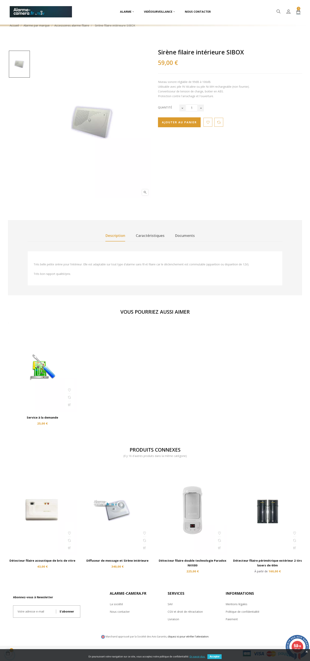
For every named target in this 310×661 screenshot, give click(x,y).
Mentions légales (236, 604)
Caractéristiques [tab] (150, 235)
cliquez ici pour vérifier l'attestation (188, 636)
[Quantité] (192, 107)
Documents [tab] (185, 235)
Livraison (173, 619)
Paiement (232, 619)
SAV (170, 604)
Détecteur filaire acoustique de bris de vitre (42, 560)
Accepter (214, 656)
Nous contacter (120, 612)
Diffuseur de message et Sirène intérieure (117, 560)
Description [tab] (115, 235)
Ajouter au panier (179, 122)
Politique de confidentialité (242, 612)
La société (116, 604)
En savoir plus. (197, 656)
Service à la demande (42, 417)
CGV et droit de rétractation (185, 612)
